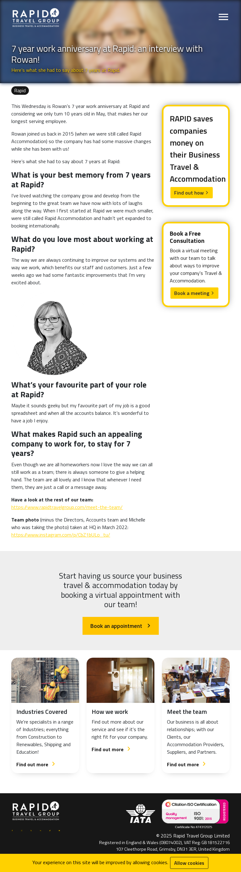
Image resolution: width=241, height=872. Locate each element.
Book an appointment (120, 626)
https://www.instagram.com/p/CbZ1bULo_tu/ (60, 534)
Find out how (191, 192)
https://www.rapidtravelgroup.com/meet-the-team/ (67, 507)
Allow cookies (189, 863)
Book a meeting (194, 293)
